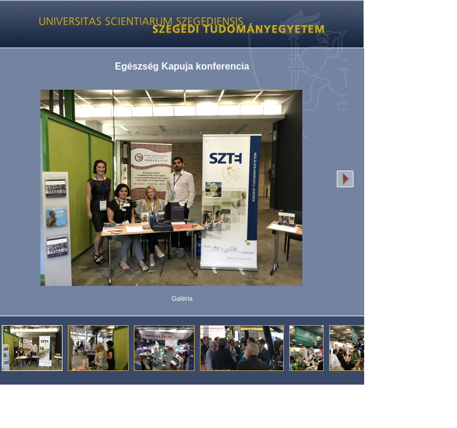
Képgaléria (177, 24)
